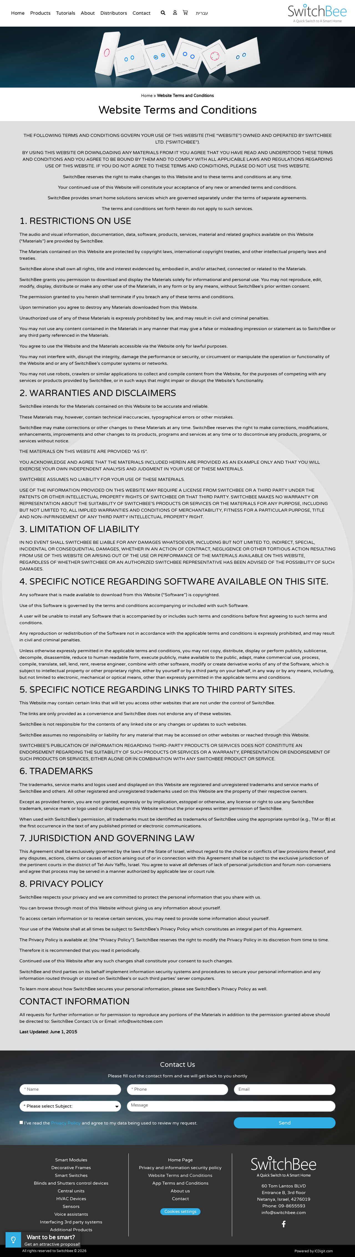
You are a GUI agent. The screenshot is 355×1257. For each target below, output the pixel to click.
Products (40, 13)
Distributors (113, 13)
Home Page (180, 1160)
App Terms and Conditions (180, 1183)
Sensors (71, 1206)
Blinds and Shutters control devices (71, 1183)
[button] (163, 13)
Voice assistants (71, 1214)
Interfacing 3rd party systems (71, 1222)
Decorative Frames (71, 1168)
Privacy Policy (66, 1123)
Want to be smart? (51, 1237)
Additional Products (71, 1230)
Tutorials (65, 13)
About (88, 13)
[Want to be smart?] (13, 1240)
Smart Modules (71, 1160)
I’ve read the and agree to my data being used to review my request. (110, 1123)
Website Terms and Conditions (180, 1175)
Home (18, 13)
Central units (71, 1191)
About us (180, 1191)
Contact (142, 13)
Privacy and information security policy (180, 1168)
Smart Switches (71, 1175)
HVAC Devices (71, 1199)
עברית (202, 13)
